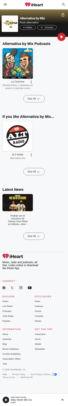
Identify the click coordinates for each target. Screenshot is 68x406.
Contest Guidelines (11, 354)
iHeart (5, 301)
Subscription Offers (11, 359)
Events (38, 311)
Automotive (40, 334)
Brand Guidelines (10, 349)
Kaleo (13, 402)
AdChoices (26, 377)
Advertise (6, 339)
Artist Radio (7, 316)
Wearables (40, 349)
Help (4, 374)
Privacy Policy (18, 374)
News (37, 301)
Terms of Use (8, 377)
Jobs (4, 364)
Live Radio (7, 306)
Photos (38, 321)
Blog (4, 344)
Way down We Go (21, 399)
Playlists (6, 321)
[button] (61, 37)
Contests (39, 316)
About (5, 334)
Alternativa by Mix (18, 397)
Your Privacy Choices (43, 374)
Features (39, 306)
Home (38, 339)
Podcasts (6, 311)
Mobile (38, 344)
